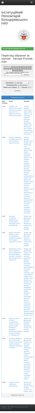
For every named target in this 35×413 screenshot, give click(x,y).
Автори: (24, 87)
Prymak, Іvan (27, 110)
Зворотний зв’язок (6, 409)
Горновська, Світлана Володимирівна (28, 265)
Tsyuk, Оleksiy (28, 112)
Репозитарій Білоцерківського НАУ (14, 48)
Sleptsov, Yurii (28, 114)
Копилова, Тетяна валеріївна (27, 205)
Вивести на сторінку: (10, 87)
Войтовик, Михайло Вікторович (27, 121)
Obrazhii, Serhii (28, 315)
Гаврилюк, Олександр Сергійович (27, 211)
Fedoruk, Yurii (28, 282)
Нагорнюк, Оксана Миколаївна (27, 294)
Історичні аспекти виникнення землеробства (14, 384)
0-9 (12, 66)
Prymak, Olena (28, 391)
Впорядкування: (12, 85)
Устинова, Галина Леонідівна (27, 373)
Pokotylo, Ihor (28, 276)
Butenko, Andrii (28, 141)
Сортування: (10, 83)
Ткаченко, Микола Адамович (27, 187)
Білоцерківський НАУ (21, 407)
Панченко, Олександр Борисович (27, 196)
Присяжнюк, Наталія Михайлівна (27, 285)
